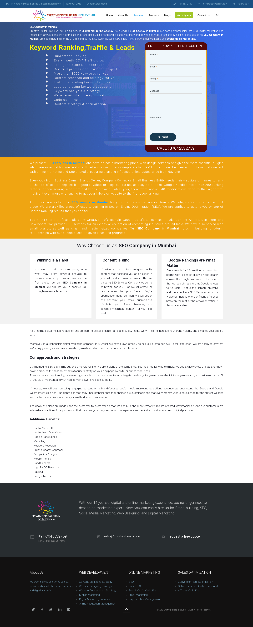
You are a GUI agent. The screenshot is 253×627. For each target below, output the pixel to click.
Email (153, 66)
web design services (155, 163)
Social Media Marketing (143, 590)
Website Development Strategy (97, 590)
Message (154, 90)
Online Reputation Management (97, 603)
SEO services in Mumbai (66, 163)
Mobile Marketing (89, 594)
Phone (154, 78)
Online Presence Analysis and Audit (198, 586)
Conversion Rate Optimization (195, 581)
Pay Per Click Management (145, 599)
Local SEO (135, 586)
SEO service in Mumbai (90, 202)
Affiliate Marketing (188, 590)
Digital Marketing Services (94, 599)
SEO (131, 581)
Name (154, 54)
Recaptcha (155, 117)
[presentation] (174, 126)
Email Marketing (138, 594)
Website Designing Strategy (95, 586)
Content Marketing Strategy (95, 581)
